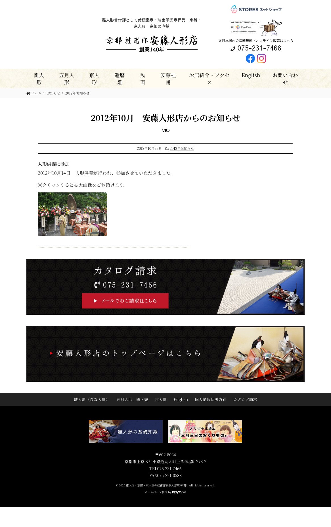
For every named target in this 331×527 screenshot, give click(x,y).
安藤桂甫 (168, 78)
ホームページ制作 (156, 492)
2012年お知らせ (182, 148)
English (251, 75)
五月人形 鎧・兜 (132, 399)
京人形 (94, 78)
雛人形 (39, 78)
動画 (142, 78)
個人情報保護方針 (211, 399)
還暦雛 (120, 78)
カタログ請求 (245, 399)
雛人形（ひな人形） (92, 399)
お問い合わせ (285, 78)
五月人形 (66, 78)
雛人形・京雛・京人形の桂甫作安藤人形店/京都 (156, 485)
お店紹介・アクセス (209, 78)
